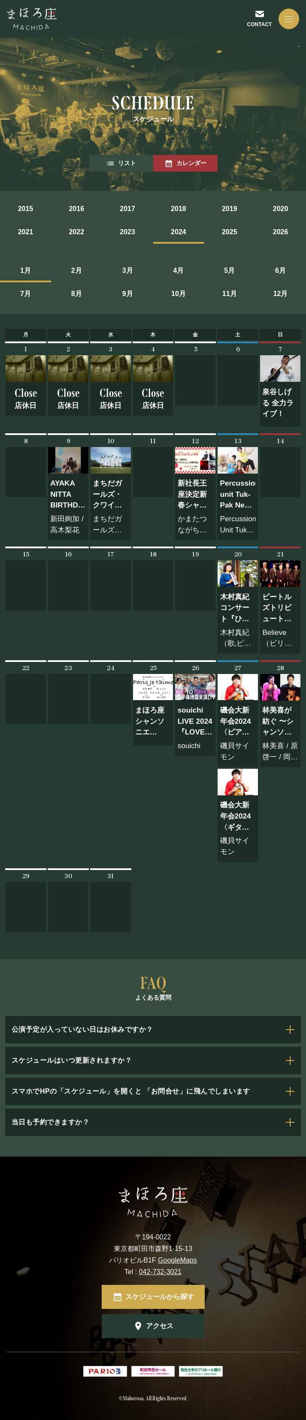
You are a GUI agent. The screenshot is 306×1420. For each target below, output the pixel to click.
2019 (229, 208)
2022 (76, 232)
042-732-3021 (160, 1271)
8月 (76, 293)
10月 (178, 293)
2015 (25, 208)
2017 (127, 208)
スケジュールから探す (159, 1296)
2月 (76, 270)
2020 (280, 208)
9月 (127, 293)
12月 (280, 293)
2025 (229, 232)
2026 (280, 232)
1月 (25, 270)
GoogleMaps (177, 1260)
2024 (178, 232)
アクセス (159, 1325)
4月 (178, 270)
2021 (25, 232)
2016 (76, 208)
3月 (127, 270)
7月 (25, 293)
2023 (127, 232)
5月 (229, 270)
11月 (229, 293)
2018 (178, 208)
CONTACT (259, 24)
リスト (121, 163)
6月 (280, 270)
